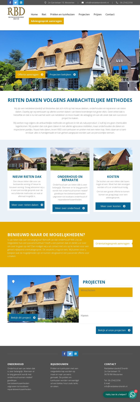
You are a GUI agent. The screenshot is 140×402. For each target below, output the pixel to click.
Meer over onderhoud (70, 208)
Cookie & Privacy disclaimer (47, 399)
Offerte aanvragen (30, 74)
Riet (44, 14)
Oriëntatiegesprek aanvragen (114, 243)
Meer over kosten (113, 206)
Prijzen (98, 14)
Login (128, 399)
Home (34, 14)
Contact (110, 14)
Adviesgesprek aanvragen (46, 21)
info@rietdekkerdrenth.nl (95, 2)
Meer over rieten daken (27, 204)
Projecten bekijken (63, 74)
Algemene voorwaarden (19, 399)
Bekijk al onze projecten (114, 330)
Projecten (84, 14)
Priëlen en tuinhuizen (62, 14)
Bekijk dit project (23, 317)
